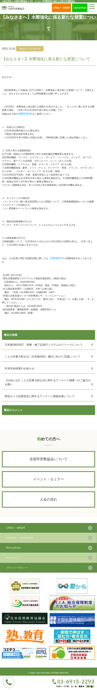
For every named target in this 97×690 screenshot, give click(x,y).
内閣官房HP (25, 113)
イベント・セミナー (48, 479)
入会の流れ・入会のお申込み (20, 538)
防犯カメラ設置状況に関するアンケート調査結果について (40, 396)
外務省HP (56, 258)
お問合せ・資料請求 (61, 8)
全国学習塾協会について (48, 459)
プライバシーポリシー (16, 567)
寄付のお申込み (13, 548)
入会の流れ (48, 499)
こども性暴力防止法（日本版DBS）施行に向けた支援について (42, 356)
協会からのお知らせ (30, 48)
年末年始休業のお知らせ (19, 368)
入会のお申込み (79, 8)
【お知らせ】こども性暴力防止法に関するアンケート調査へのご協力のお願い (48, 382)
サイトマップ (12, 558)
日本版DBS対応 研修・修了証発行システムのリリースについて (44, 344)
